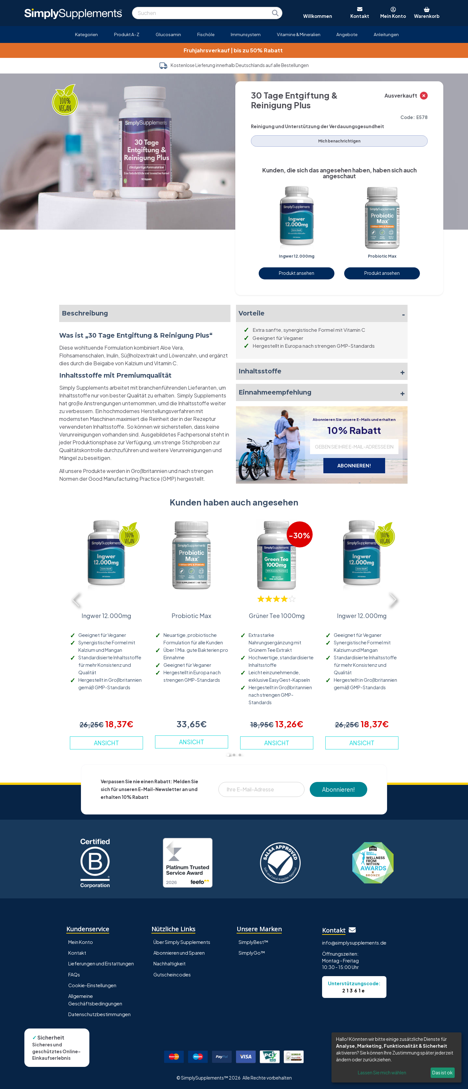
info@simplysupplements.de (354, 942)
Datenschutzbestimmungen (99, 1014)
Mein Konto (80, 942)
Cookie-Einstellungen (92, 985)
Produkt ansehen (296, 273)
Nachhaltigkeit (169, 963)
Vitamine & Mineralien (298, 34)
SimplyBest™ (253, 942)
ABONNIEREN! (354, 465)
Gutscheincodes (172, 974)
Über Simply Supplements (181, 942)
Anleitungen (386, 34)
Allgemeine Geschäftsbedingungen (95, 999)
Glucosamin (168, 34)
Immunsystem (246, 34)
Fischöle (205, 34)
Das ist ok (442, 1072)
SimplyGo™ (252, 953)
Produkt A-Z (126, 34)
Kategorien (86, 34)
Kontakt (77, 953)
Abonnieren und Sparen (179, 953)
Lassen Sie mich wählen (382, 1072)
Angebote (347, 34)
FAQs (74, 974)
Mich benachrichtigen (339, 141)
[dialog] (397, 1057)
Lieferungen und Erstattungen (101, 963)
